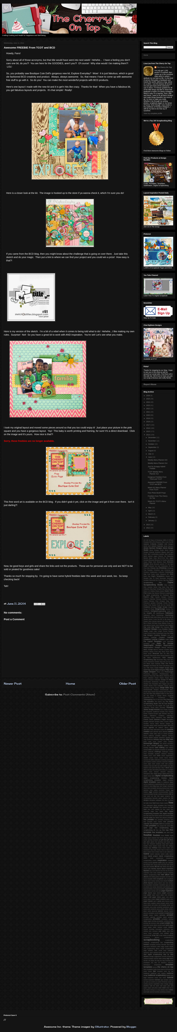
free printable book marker (153, 821)
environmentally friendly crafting (153, 794)
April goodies (169, 554)
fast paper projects (163, 796)
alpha (171, 727)
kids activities (150, 866)
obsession (160, 887)
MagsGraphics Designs (152, 647)
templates (148, 967)
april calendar (154, 731)
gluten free (154, 842)
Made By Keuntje (165, 643)
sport (151, 952)
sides (158, 946)
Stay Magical (157, 693)
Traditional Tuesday (158, 711)
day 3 (159, 767)
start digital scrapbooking (153, 954)
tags (168, 958)
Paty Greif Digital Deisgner (156, 670)
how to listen (155, 852)
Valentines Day (161, 717)
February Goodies (161, 599)
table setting (162, 958)
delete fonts (148, 771)
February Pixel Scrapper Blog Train (161, 601)
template (169, 964)
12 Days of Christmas (155, 540)
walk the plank (154, 985)
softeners (170, 950)
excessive (166, 794)
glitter (148, 842)
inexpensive (159, 858)
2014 (148, 435)
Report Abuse (150, 384)
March (150, 514)
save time (170, 931)
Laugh (151, 631)
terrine (155, 967)
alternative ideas (148, 729)
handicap (158, 844)
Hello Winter (157, 617)
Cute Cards (151, 574)
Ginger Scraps (162, 607)
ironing (146, 862)
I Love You (156, 619)
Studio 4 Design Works (158, 695)
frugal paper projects (150, 838)
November (152, 441)
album (166, 727)
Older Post (127, 683)
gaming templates (153, 840)
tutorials (157, 980)
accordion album (149, 725)
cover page (147, 763)
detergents (147, 773)
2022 (148, 409)
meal (154, 872)
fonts (150, 803)
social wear (162, 950)
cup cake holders (162, 765)
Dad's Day (147, 576)
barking (146, 737)
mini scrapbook (158, 879)
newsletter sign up (164, 885)
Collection (161, 572)
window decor (164, 990)
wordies (157, 992)
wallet (160, 988)
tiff (167, 969)
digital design (158, 773)
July (150, 454)
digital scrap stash (149, 776)
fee (169, 798)
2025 (148, 399)
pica (151, 907)
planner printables (149, 913)
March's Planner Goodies (161, 649)
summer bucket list (167, 956)
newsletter (156, 885)
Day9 (157, 578)
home (160, 847)
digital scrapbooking (164, 775)
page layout (148, 893)
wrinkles (168, 992)
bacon (145, 735)
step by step (168, 954)
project (162, 923)
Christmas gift (168, 570)
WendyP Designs (154, 721)
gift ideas (170, 840)
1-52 (147, 540)
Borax (151, 564)
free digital (159, 811)
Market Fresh (153, 651)
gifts (145, 842)
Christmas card (158, 570)
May (150, 507)
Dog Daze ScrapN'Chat (157, 589)
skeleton (150, 950)
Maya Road (165, 651)
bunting (146, 747)
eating (155, 790)
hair (172, 842)
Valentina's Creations (157, 715)
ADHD (145, 546)
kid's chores (154, 864)
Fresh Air (160, 605)
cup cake (154, 765)
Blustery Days (161, 562)
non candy (153, 887)
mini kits (168, 876)
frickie (167, 835)
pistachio (153, 909)
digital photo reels (167, 773)
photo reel (151, 905)
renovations (158, 929)
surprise (156, 958)
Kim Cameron (165, 627)
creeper (146, 765)
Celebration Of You (167, 566)
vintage (166, 984)
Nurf (172, 659)
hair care (146, 844)
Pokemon (166, 675)
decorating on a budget (166, 769)
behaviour (162, 737)
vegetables (156, 984)
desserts (163, 771)
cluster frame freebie (166, 757)
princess (162, 915)
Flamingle (159, 603)
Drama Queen (159, 591)
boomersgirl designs (151, 743)
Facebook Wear (168, 595)
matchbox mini (148, 872)
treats (156, 977)
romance (155, 931)
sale (160, 931)
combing (163, 759)
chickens (164, 753)
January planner (157, 621)
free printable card (156, 824)
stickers (146, 956)
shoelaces (153, 946)
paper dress (156, 897)
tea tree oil (155, 962)
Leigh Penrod (148, 633)
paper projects (161, 899)
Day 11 (152, 578)
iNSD (145, 858)
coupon (170, 762)
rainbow (159, 927)
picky (154, 907)
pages (164, 893)
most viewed (163, 881)
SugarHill (170, 695)
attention (165, 731)
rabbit (154, 927)
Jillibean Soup (166, 623)
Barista (146, 558)
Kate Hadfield (169, 625)
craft (162, 763)
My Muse (147, 657)
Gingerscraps (160, 609)
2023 (148, 405)
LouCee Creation (158, 637)
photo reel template (160, 905)
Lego (155, 631)
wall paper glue (165, 985)
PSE (148, 667)
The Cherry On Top (164, 67)
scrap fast (155, 935)
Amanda (151, 552)
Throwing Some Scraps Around (158, 708)
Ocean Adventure (149, 661)
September (152, 447)
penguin (162, 903)
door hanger (163, 786)
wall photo (154, 988)
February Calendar (149, 599)
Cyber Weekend (161, 574)
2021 (148, 412)
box (161, 743)
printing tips (147, 923)
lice (162, 870)
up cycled (152, 982)
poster (146, 915)
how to (163, 849)
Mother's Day (169, 655)
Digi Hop (166, 580)
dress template (151, 788)
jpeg (163, 862)
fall (170, 794)
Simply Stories (154, 687)
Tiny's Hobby (164, 709)
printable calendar (149, 917)
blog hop (162, 739)
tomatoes (160, 971)
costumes (165, 761)
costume (158, 761)
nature (160, 883)
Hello (151, 617)
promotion (147, 925)
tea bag (157, 960)
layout (159, 868)
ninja (171, 885)
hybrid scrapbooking (166, 856)
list (169, 870)
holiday (171, 846)
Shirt (160, 683)
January (151, 520)
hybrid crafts (165, 854)
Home (70, 683)
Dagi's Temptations (158, 576)
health (171, 844)
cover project (156, 763)
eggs (150, 792)
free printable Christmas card (164, 819)
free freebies (166, 815)
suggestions (157, 956)
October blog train (160, 661)
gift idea (164, 840)
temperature (157, 964)
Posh (171, 675)
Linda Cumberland (157, 633)
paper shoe (169, 899)
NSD (164, 657)
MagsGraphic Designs (152, 645)
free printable (149, 819)
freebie (148, 835)
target (152, 960)
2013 (148, 525)
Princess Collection (154, 679)
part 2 (155, 901)
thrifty (155, 969)
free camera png (164, 807)
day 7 (163, 767)
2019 (148, 418)
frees (162, 835)
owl (157, 891)
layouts (146, 871)
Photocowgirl (169, 672)
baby (155, 733)
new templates (148, 885)
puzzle (160, 925)
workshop (163, 992)
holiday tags (147, 847)
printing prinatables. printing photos (162, 921)
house (159, 849)
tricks (164, 977)
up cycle (146, 982)
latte (149, 868)
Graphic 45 (151, 613)
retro (150, 931)
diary (151, 773)
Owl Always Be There (156, 665)
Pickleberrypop (164, 674)
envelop (155, 792)
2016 (148, 428)
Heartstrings (160, 615)
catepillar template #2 (160, 749)
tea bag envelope (165, 960)
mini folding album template (157, 876)
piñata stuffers (169, 909)
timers (150, 971)
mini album (165, 875)
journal (150, 862)
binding (168, 737)
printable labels (162, 917)
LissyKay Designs (160, 635)
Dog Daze (162, 587)
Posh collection (149, 678)
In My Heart (166, 619)
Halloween (169, 613)
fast (155, 796)
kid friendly (147, 864)
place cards (147, 911)
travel (168, 975)
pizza (158, 909)
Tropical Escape (153, 713)
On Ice (168, 661)
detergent (170, 771)
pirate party (147, 909)
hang (163, 844)
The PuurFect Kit (149, 705)
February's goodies (150, 603)
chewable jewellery (154, 753)
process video (155, 923)
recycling (151, 929)
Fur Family (166, 605)
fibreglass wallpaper (155, 800)
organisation (169, 889)
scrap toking (163, 935)
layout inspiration (167, 868)
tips (154, 971)
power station (153, 915)
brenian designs (157, 745)
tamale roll (147, 960)
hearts (159, 846)
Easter (167, 591)
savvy (145, 933)
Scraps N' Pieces (167, 680)
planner (160, 911)
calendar (151, 747)
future (161, 838)
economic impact (164, 790)
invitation (170, 860)
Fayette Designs (160, 597)
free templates (157, 832)
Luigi (153, 643)
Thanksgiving (148, 699)
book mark (147, 741)
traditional (146, 973)
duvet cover (169, 788)
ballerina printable (154, 735)
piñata (162, 909)
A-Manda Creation (156, 544)
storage (151, 956)
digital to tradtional (163, 782)
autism (170, 731)
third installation (148, 969)
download (170, 786)
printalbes (164, 919)
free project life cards (163, 825)
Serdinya (162, 681)
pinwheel (159, 907)
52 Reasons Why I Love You (162, 542)
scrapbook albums (151, 937)
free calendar (154, 807)
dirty (164, 784)
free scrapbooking (162, 828)
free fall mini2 (148, 815)
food (154, 803)
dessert (156, 771)
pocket (157, 913)
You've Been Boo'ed (157, 723)
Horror (150, 619)
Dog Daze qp (169, 589)
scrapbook (170, 935)
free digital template (166, 813)
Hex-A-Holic (165, 617)
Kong (159, 629)
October (151, 444)
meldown (159, 872)
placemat (154, 911)
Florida (165, 603)
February (151, 517)
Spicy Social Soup (153, 691)
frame (158, 803)
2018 (148, 422)
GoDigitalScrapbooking (158, 611)
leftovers (157, 870)
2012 (148, 528)
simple (167, 946)
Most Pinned (161, 655)
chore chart (152, 755)
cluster (146, 758)
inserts (154, 860)
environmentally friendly (166, 792)
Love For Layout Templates (158, 640)
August (151, 451)
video (162, 984)
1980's (165, 540)
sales (164, 931)
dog (154, 786)
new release (169, 883)
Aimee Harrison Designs (153, 548)
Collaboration (154, 572)
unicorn (171, 979)
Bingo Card (152, 562)
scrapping (153, 944)
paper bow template (167, 895)
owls (159, 891)
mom (149, 881)
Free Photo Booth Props (157, 493)
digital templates (150, 782)
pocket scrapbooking (166, 913)
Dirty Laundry (168, 585)
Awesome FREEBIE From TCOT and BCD (157, 483)
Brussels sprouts (159, 564)
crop (149, 765)
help (163, 846)
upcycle (150, 984)
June (150, 457)
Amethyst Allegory (160, 552)
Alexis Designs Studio (156, 550)
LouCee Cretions (158, 639)
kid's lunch (170, 864)
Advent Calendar (157, 546)
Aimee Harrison (168, 546)
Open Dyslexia (155, 663)
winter (171, 990)
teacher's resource (167, 962)
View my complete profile (153, 113)
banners (170, 735)
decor (167, 768)
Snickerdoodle (164, 689)
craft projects (169, 763)
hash (167, 844)
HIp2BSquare (160, 613)
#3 (144, 540)
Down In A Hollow (149, 591)
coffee (152, 759)
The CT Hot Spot (158, 699)
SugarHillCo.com (149, 697)
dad (156, 767)
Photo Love (160, 672)
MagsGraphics (168, 645)
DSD (171, 574)
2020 (148, 415)
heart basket (153, 846)
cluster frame (153, 757)
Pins (172, 674)
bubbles (166, 745)
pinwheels (166, 907)
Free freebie (152, 605)
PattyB (156, 667)
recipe (165, 927)
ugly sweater (164, 979)
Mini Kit (162, 653)
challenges (165, 751)
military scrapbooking (150, 874)
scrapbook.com (168, 937)
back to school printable (165, 733)
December (152, 437)
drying (164, 788)
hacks (168, 842)
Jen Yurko (165, 621)
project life (169, 923)
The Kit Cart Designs (166, 703)
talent (171, 958)
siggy (162, 946)
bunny (171, 745)
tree (160, 977)
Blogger (131, 1026)
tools (165, 971)
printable (170, 915)
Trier (166, 711)
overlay (153, 891)
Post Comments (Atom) (79, 694)
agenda (151, 727)
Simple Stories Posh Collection (153, 685)
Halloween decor (149, 615)
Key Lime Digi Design (152, 627)
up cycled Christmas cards (163, 982)
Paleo (152, 667)
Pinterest (146, 675)
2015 (148, 431)
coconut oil (147, 759)
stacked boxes (157, 952)
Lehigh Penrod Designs (165, 631)
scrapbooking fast (157, 942)
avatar (151, 733)
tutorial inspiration (149, 979)
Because (151, 560)
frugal (171, 835)
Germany (153, 607)
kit (156, 866)
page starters (157, 893)
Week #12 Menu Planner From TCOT (157, 489)
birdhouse (150, 739)
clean (158, 755)
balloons (164, 735)
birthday (156, 739)
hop (152, 849)
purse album (153, 925)
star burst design (168, 952)
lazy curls (152, 870)
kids (145, 866)
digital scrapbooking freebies (155, 778)
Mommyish (153, 655)
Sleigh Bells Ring (166, 688)
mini (158, 875)
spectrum (146, 952)
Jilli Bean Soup (156, 623)
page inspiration (167, 891)
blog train (169, 739)
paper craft (147, 897)
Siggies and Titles (167, 683)
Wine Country (164, 721)
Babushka (170, 556)
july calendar (169, 862)
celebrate (150, 751)
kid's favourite (162, 864)
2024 (148, 402)
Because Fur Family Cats (162, 560)
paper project (152, 899)
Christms (146, 572)
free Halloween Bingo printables (154, 805)
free (171, 802)
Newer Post (13, 683)
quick (163, 925)
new (164, 883)
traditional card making (158, 973)
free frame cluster (157, 815)
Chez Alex (147, 568)
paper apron (156, 895)
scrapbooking (151, 939)
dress (145, 788)
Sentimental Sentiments (151, 681)
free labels (156, 817)
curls (149, 767)
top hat (170, 971)
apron (160, 731)
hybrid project (153, 856)
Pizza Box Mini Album (156, 675)
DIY (168, 574)
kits (158, 866)
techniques (147, 964)
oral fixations (167, 887)
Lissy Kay (166, 633)
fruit (158, 838)
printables (156, 919)
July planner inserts (149, 625)
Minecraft (156, 653)
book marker (157, 741)
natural (156, 883)
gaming (166, 838)
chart (145, 753)
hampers (152, 844)
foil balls (146, 803)
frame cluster (164, 803)
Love (167, 639)
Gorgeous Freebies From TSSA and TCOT (157, 478)
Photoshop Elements (151, 674)
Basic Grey (153, 558)
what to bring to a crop (153, 990)
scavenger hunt (158, 933)
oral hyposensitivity (158, 889)
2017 (148, 425)
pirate (171, 907)
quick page (169, 925)
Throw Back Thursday (158, 707)
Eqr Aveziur (155, 593)
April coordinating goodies (156, 554)
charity (171, 751)
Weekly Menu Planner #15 (157, 460)
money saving (155, 881)
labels (164, 866)
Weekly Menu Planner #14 (157, 463)
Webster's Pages (160, 719)
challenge (157, 751)
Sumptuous (161, 697)
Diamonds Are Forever (156, 580)
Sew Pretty (169, 681)
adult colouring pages (160, 725)
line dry (165, 870)
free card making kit (155, 809)
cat (153, 749)
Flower (146, 605)
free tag (158, 830)
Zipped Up (169, 723)
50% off (151, 542)
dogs (157, 786)
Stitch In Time (165, 693)
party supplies (151, 903)
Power (157, 678)
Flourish (170, 603)
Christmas (163, 568)
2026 (148, 396)
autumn (146, 733)
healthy (146, 846)
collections (157, 759)
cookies (153, 761)
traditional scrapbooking (157, 975)
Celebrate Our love (154, 566)
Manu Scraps (148, 649)
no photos (147, 887)
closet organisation (167, 755)
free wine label (168, 832)
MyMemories (156, 657)
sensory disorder (161, 944)
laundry (153, 868)
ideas (151, 858)
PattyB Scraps (164, 668)
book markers (168, 741)
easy (151, 790)
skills (155, 950)
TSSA (171, 697)
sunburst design (148, 958)
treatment (150, 977)
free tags (165, 830)
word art (152, 992)
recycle (146, 929)
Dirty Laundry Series (150, 587)
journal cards (157, 863)
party (159, 901)
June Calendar (160, 625)
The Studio (158, 705)
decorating (156, 769)
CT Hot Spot (169, 564)
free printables (151, 826)
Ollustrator (102, 1026)
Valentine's (170, 715)
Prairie (162, 678)
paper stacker (148, 901)
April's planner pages (150, 556)
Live (168, 635)
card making (159, 747)
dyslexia (146, 790)
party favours (166, 901)
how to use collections (166, 852)
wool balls (146, 992)
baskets (156, 737)
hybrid (146, 854)
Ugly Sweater (163, 713)
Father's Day (148, 597)
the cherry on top (165, 967)
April (150, 511)
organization (147, 891)
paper (149, 895)
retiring (146, 931)
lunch (171, 870)
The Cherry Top (160, 701)
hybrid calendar (155, 854)
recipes (170, 927)
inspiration (162, 860)
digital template (168, 780)
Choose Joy (154, 568)
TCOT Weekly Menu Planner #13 (155, 473)
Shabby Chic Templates (151, 683)
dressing (159, 788)
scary (150, 933)
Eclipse (149, 593)
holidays (154, 848)
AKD (149, 546)
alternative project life (160, 729)
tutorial (170, 977)
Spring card (162, 691)
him (167, 846)
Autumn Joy (162, 556)
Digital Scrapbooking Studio (158, 583)
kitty (161, 866)
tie (165, 969)
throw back (160, 969)
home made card (167, 847)
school (166, 933)
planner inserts (168, 911)
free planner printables (166, 817)
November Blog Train (163, 659)
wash (164, 988)
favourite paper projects (159, 798)
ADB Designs (168, 544)
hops (154, 849)
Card (145, 566)
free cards (166, 809)
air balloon (159, 727)
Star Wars (149, 693)
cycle (153, 767)
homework (147, 849)
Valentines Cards (149, 717)
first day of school (167, 800)
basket (151, 737)
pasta (158, 903)
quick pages (148, 927)
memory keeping (168, 872)
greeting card (162, 842)
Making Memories (167, 647)
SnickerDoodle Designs (151, 689)
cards (150, 749)
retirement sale (168, 929)
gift (160, 840)
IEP (161, 619)
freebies (156, 835)
